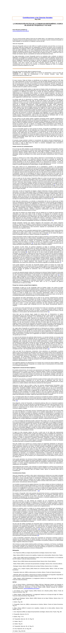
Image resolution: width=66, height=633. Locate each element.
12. (13, 623)
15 (38, 535)
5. (13, 604)
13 (38, 490)
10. (13, 619)
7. (13, 611)
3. (13, 598)
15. (13, 631)
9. (13, 616)
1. (13, 590)
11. (13, 621)
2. (13, 594)
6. (13, 608)
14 (39, 528)
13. (13, 626)
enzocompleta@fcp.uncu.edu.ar (21, 31)
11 (48, 348)
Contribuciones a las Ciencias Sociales (38, 18)
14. (13, 628)
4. (13, 602)
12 (16, 400)
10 (60, 338)
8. (13, 614)
